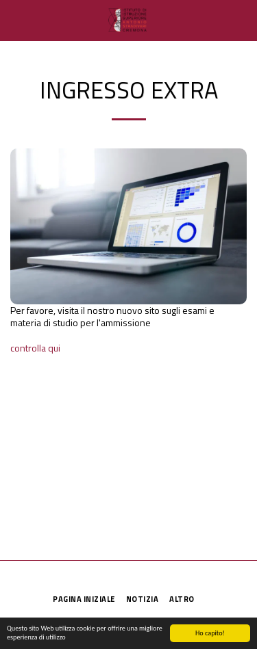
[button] (15, 19)
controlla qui (35, 348)
